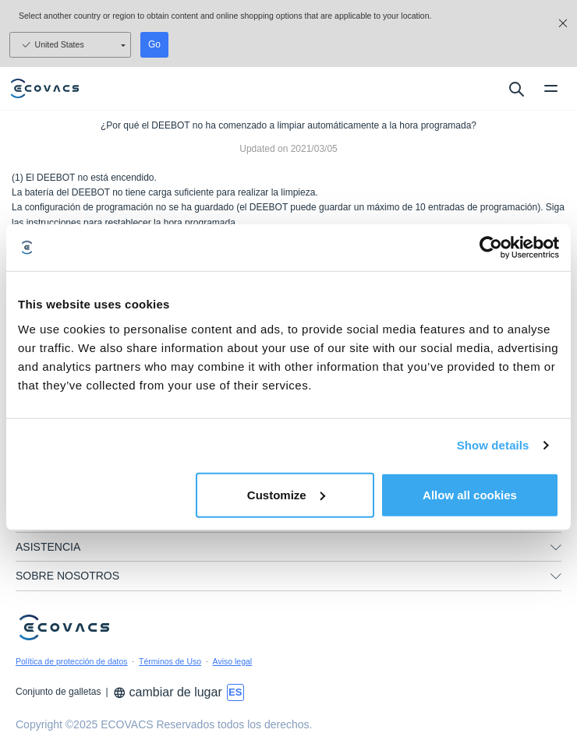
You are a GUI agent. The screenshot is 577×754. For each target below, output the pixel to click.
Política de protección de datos (72, 661)
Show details (493, 445)
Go (154, 44)
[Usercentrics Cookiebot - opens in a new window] (491, 247)
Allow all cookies (470, 494)
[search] (516, 89)
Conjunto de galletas (58, 691)
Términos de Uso (170, 661)
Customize (286, 494)
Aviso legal (233, 661)
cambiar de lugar (167, 692)
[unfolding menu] (556, 576)
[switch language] (235, 692)
